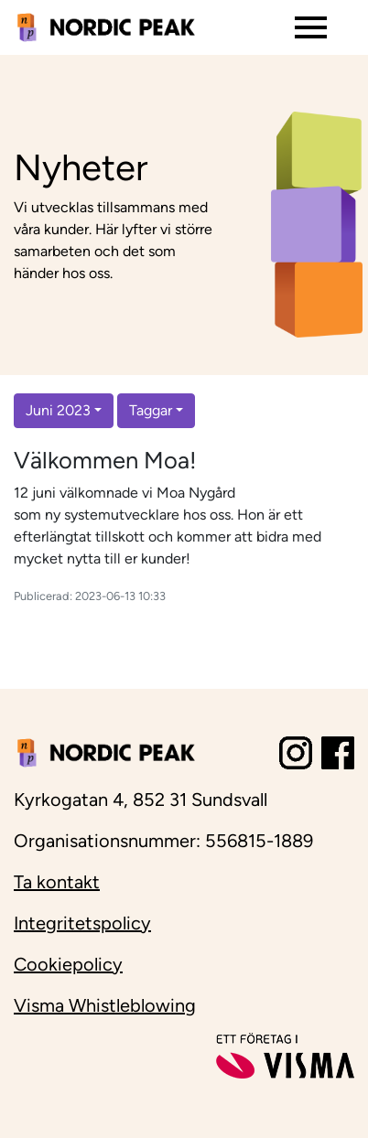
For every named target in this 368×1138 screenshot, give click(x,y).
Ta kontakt (57, 882)
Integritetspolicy (82, 923)
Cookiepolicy (68, 964)
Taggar (150, 410)
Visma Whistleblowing (105, 1005)
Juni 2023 (58, 410)
